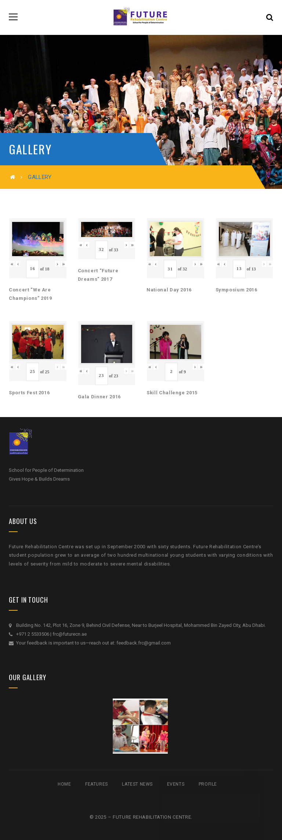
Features (96, 784)
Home (64, 784)
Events (176, 784)
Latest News (137, 784)
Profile (208, 784)
